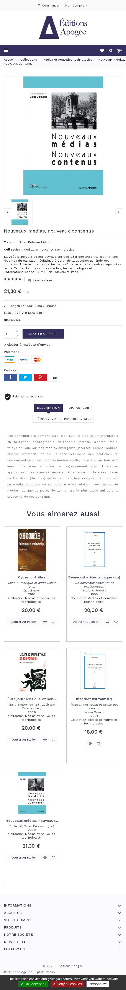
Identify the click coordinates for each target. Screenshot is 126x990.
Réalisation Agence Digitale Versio (29, 972)
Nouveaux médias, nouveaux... (32, 821)
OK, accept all (33, 984)
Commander (50, 5)
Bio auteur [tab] (79, 407)
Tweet (25, 377)
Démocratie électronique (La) (94, 577)
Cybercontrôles (31, 577)
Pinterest (40, 377)
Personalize (98, 984)
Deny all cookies (67, 984)
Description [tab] (48, 407)
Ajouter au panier (43, 334)
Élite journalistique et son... (32, 699)
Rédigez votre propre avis (63, 418)
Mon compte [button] (77, 6)
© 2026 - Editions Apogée (63, 966)
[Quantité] (9, 334)
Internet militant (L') (94, 699)
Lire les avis (40, 280)
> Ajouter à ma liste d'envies (27, 345)
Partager (10, 377)
